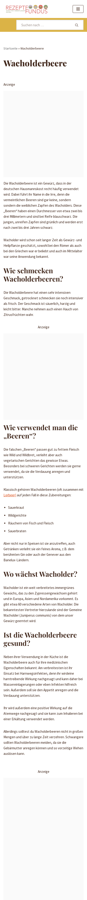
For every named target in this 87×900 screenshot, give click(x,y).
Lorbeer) (9, 495)
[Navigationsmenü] (78, 9)
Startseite (10, 48)
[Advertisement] (43, 134)
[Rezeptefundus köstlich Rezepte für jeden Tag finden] (26, 9)
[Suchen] (43, 25)
